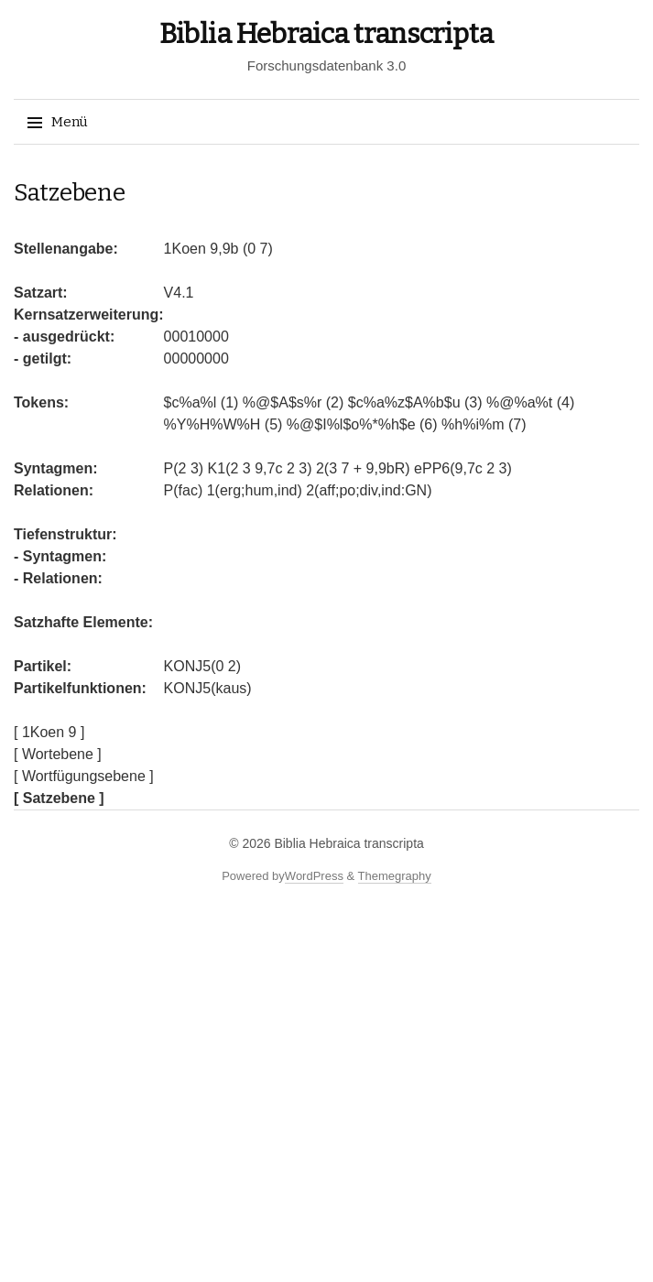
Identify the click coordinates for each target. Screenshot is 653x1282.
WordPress (314, 876)
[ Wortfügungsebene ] (84, 776)
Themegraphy (394, 876)
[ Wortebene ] (58, 754)
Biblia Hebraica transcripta (326, 33)
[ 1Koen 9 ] (49, 732)
